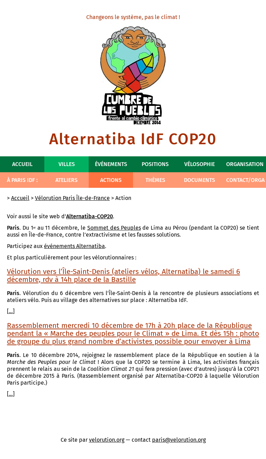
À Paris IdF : (22, 180)
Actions (111, 180)
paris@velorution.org (179, 440)
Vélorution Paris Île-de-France (72, 198)
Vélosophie (199, 164)
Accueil (22, 164)
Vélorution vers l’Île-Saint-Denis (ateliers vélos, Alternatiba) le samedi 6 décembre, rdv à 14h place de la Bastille (123, 275)
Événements (111, 164)
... (11, 311)
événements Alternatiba (74, 246)
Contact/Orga (245, 180)
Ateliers (66, 180)
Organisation (245, 164)
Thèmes (155, 180)
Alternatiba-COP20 (89, 216)
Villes (67, 164)
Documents (199, 180)
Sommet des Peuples (114, 227)
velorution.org (106, 440)
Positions (155, 164)
